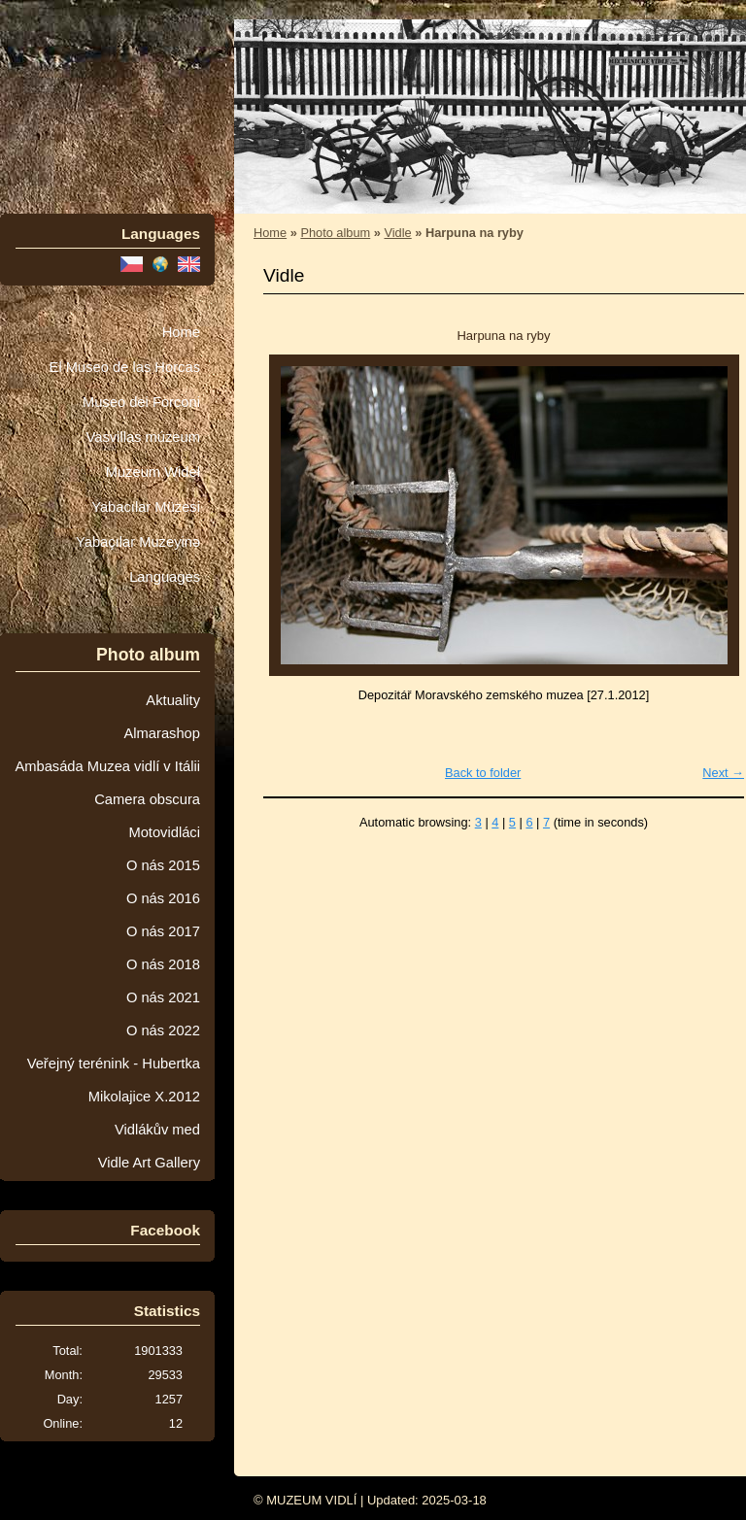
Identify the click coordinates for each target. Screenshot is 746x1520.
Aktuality (173, 700)
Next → (723, 772)
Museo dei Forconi (141, 402)
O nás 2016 (163, 898)
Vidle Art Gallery (149, 1162)
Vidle (397, 232)
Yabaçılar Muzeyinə (138, 542)
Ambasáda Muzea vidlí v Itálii (107, 766)
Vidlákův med (157, 1129)
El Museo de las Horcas (125, 367)
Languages (164, 577)
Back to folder (483, 772)
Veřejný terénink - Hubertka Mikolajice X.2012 (113, 1080)
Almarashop (161, 733)
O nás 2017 (163, 931)
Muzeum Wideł (153, 472)
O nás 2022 (163, 1030)
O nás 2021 (163, 997)
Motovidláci (164, 832)
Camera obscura (147, 799)
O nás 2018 (163, 964)
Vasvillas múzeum (142, 437)
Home (181, 332)
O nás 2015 (163, 865)
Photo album (335, 232)
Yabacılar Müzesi (145, 507)
